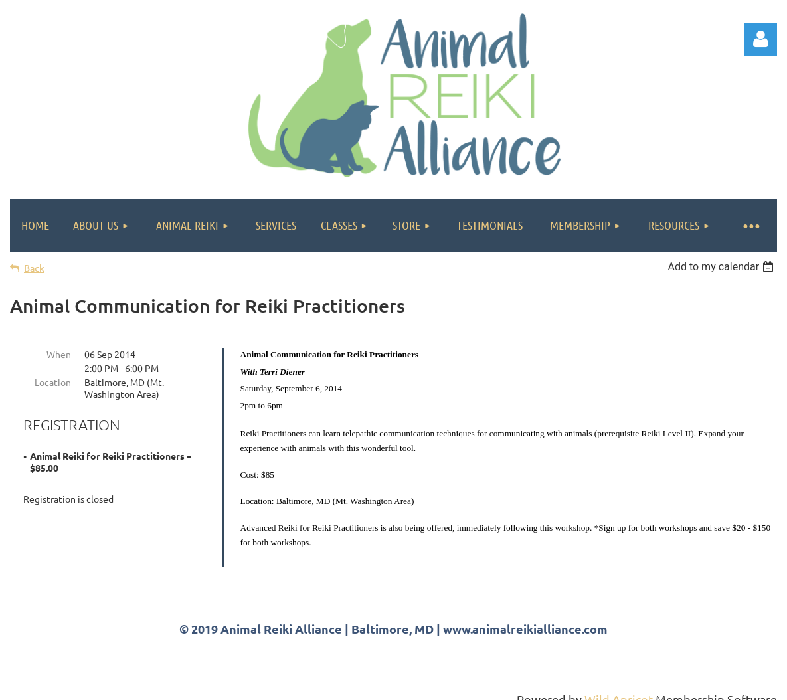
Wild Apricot (618, 684)
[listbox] (722, 266)
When (58, 354)
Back (34, 268)
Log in (760, 39)
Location (53, 382)
